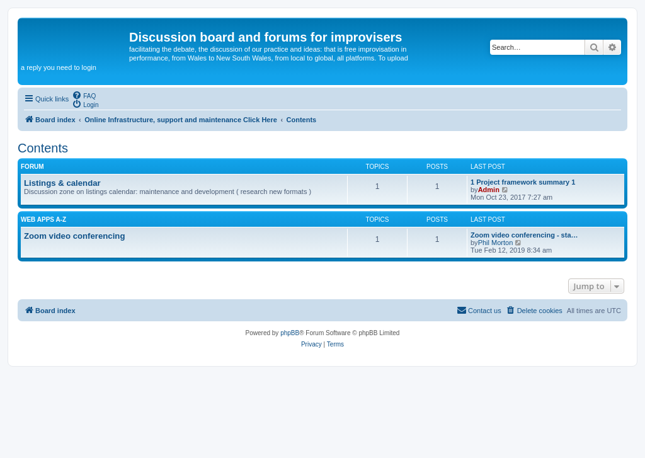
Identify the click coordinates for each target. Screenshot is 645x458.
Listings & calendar (62, 183)
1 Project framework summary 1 (523, 182)
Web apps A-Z (43, 219)
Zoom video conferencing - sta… (524, 235)
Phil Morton (495, 242)
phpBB (289, 332)
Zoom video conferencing (74, 236)
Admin (488, 189)
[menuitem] (84, 95)
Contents (43, 148)
